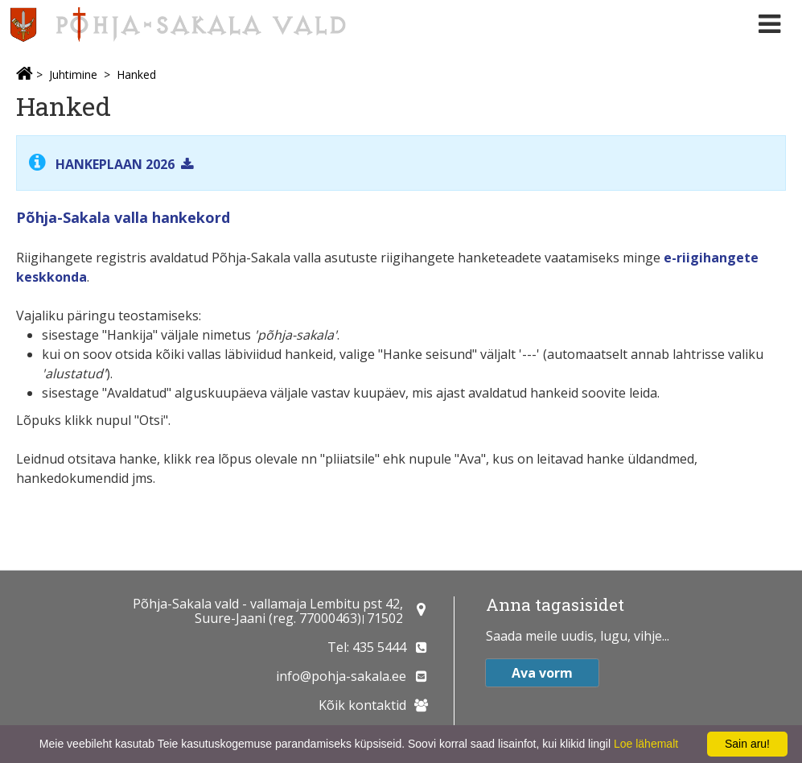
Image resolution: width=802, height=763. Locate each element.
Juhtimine (73, 74)
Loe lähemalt (646, 743)
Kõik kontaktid (362, 705)
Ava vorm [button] (542, 673)
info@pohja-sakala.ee (341, 676)
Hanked (136, 74)
